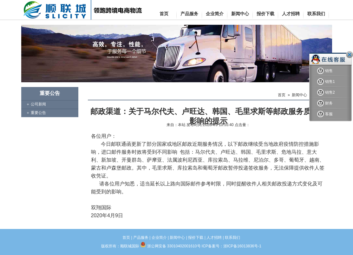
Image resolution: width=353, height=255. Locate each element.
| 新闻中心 (176, 237)
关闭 (349, 54)
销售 (325, 71)
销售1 (326, 81)
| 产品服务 (139, 237)
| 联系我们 (231, 237)
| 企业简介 (158, 237)
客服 (325, 114)
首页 (281, 95)
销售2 (326, 92)
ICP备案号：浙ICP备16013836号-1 (231, 246)
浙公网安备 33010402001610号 (174, 246)
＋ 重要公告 (36, 113)
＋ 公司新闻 (36, 104)
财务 (325, 103)
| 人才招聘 (213, 237)
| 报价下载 (194, 237)
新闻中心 (299, 95)
